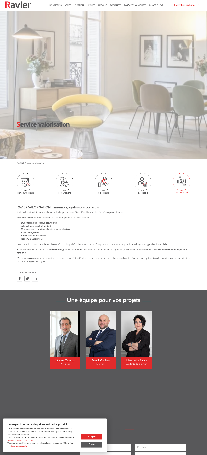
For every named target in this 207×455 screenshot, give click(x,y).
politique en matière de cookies (20, 440)
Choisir (92, 444)
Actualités (115, 5)
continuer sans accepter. (17, 446)
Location (79, 5)
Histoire (102, 5)
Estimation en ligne (186, 5)
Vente (68, 5)
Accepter (91, 436)
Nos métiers (55, 5)
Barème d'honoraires (135, 5)
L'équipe (91, 5)
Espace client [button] (156, 5)
